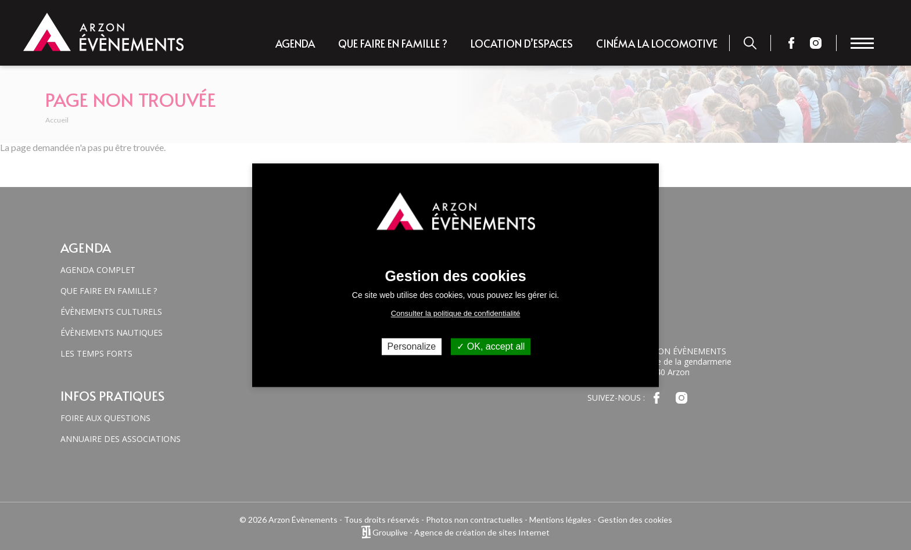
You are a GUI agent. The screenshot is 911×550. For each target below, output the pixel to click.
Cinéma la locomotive (657, 43)
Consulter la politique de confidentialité (456, 313)
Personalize (412, 346)
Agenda (295, 43)
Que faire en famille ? (392, 43)
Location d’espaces (522, 43)
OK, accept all (491, 346)
